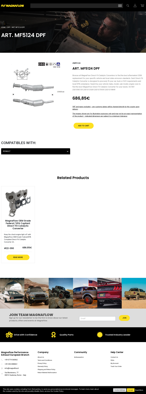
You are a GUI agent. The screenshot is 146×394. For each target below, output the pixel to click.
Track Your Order (116, 366)
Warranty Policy (43, 366)
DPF (8, 27)
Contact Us (114, 357)
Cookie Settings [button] (120, 390)
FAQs (112, 360)
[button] (84, 126)
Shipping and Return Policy (46, 369)
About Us (41, 357)
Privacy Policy (42, 363)
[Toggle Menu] (120, 6)
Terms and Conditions (45, 360)
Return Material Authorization (47, 372)
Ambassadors (79, 357)
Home (3, 27)
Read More (18, 257)
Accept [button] (130, 390)
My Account (115, 363)
